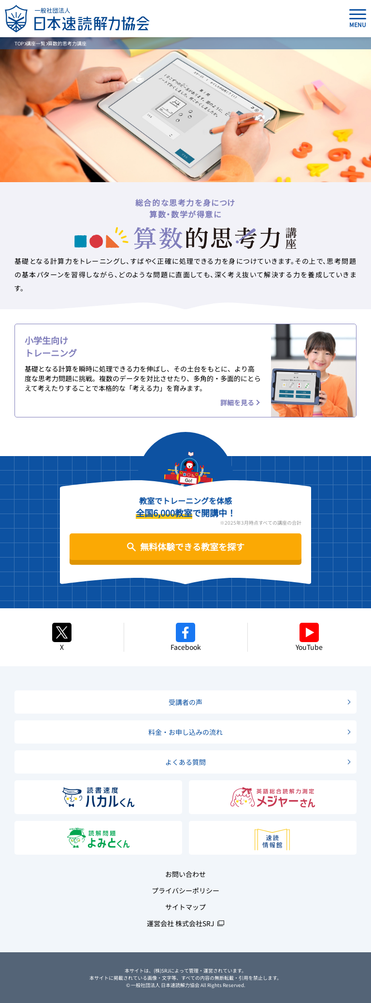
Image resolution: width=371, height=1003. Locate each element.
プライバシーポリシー (185, 890)
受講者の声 (185, 702)
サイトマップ (185, 907)
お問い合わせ (185, 874)
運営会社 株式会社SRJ (180, 923)
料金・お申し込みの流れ (185, 732)
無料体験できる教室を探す (192, 546)
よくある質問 (185, 762)
